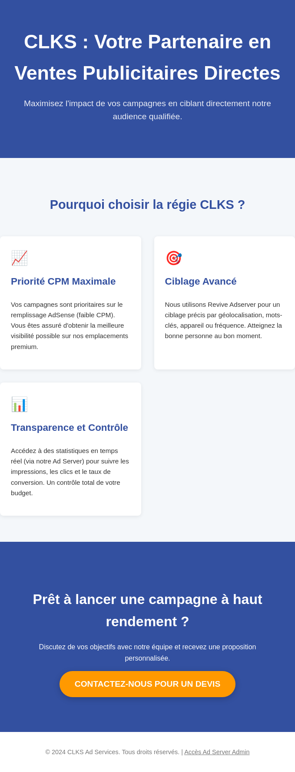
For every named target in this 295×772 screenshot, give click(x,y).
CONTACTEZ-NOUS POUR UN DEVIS (147, 683)
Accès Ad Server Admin (216, 752)
